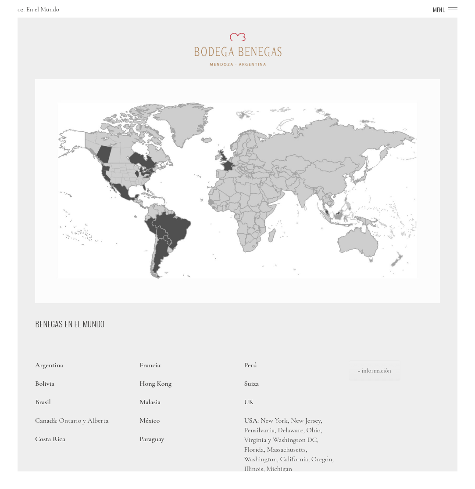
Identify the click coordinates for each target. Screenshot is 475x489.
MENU (439, 10)
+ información (374, 370)
